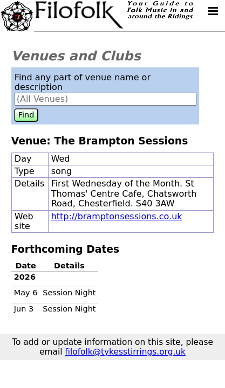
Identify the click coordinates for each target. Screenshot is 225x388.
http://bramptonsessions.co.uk (116, 216)
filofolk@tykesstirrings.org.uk (125, 352)
